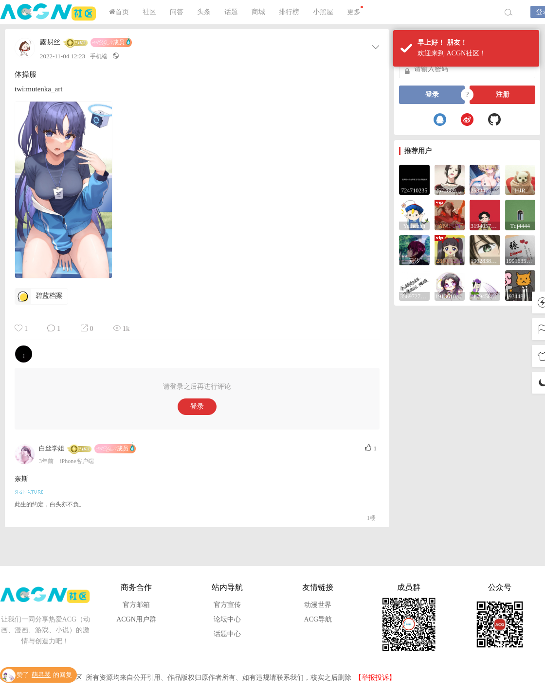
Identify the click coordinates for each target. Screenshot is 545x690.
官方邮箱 (136, 604)
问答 (176, 12)
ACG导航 (318, 619)
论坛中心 (227, 619)
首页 (119, 12)
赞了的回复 (44, 675)
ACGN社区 (48, 12)
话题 (231, 12)
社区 (149, 12)
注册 (502, 94)
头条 (204, 12)
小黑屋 (323, 12)
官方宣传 (227, 604)
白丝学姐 (51, 448)
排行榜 (289, 12)
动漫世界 (317, 604)
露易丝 (50, 42)
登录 (197, 406)
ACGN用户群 (136, 619)
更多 (355, 11)
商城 (258, 12)
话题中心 (227, 634)
